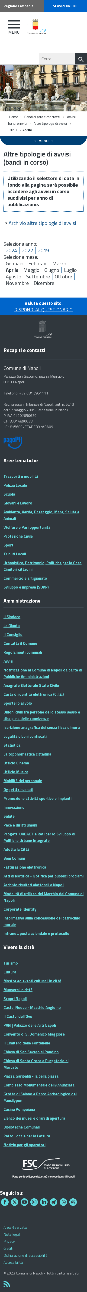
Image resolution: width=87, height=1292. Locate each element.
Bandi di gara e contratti (42, 117)
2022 (27, 250)
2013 (13, 130)
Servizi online (65, 6)
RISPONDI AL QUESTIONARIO (43, 309)
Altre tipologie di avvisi (50, 123)
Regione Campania (18, 6)
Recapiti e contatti (24, 350)
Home (13, 117)
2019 (43, 250)
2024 (11, 250)
